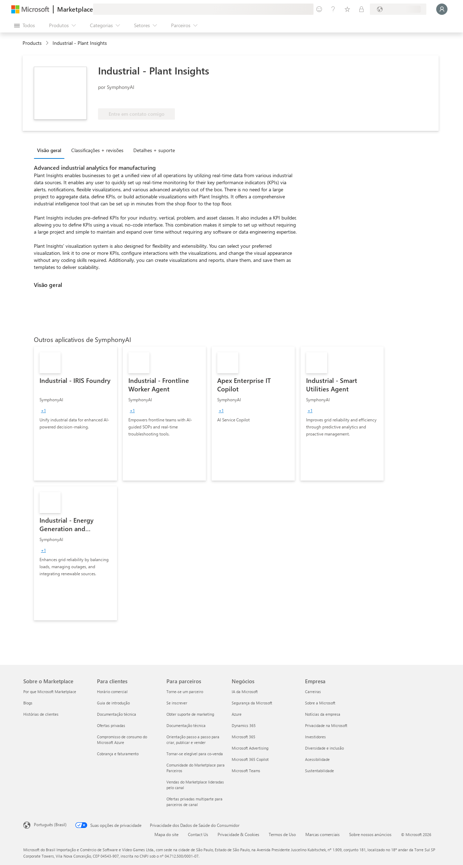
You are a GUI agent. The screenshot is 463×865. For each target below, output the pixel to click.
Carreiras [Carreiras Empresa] (313, 691)
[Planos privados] (361, 9)
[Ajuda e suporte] (333, 9)
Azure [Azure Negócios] (237, 714)
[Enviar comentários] (319, 9)
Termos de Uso (282, 834)
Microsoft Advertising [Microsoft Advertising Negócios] (250, 748)
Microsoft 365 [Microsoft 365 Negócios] (243, 736)
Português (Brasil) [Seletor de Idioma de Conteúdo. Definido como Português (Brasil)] (50, 824)
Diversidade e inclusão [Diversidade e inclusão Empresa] (324, 748)
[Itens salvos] (347, 9)
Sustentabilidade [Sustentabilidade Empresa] (319, 770)
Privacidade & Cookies (238, 834)
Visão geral (49, 150)
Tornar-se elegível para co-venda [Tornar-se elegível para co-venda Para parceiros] (194, 753)
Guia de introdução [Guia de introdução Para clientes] (113, 702)
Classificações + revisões (97, 150)
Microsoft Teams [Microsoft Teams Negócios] (246, 770)
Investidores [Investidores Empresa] (315, 736)
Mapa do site (166, 834)
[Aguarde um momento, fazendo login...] (442, 9)
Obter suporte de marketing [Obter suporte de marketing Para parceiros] (190, 714)
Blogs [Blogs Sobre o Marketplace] (27, 702)
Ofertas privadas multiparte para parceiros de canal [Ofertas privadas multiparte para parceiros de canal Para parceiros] (194, 801)
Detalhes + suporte (154, 150)
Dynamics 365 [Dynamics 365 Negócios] (244, 725)
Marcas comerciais (322, 834)
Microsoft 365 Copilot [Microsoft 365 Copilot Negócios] (250, 759)
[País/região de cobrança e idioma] (398, 9)
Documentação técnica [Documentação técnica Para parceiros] (186, 725)
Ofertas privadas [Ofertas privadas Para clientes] (111, 725)
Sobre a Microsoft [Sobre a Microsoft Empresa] (320, 702)
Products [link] (32, 43)
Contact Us (198, 834)
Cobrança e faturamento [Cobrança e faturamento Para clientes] (118, 753)
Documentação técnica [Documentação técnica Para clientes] (116, 714)
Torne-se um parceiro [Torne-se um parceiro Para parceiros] (184, 691)
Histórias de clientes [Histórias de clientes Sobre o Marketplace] (41, 714)
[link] (75, 414)
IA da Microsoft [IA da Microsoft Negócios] (245, 691)
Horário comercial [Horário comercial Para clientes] (112, 691)
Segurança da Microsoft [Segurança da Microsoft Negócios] (252, 702)
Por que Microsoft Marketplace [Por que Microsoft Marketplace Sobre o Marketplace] (49, 691)
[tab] (51, 150)
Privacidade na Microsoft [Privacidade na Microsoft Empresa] (326, 725)
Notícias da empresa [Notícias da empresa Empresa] (322, 714)
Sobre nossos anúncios (370, 834)
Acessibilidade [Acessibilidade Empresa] (317, 759)
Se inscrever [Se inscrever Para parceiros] (176, 702)
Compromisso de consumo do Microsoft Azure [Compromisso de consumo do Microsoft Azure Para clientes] (122, 739)
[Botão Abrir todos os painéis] (24, 25)
